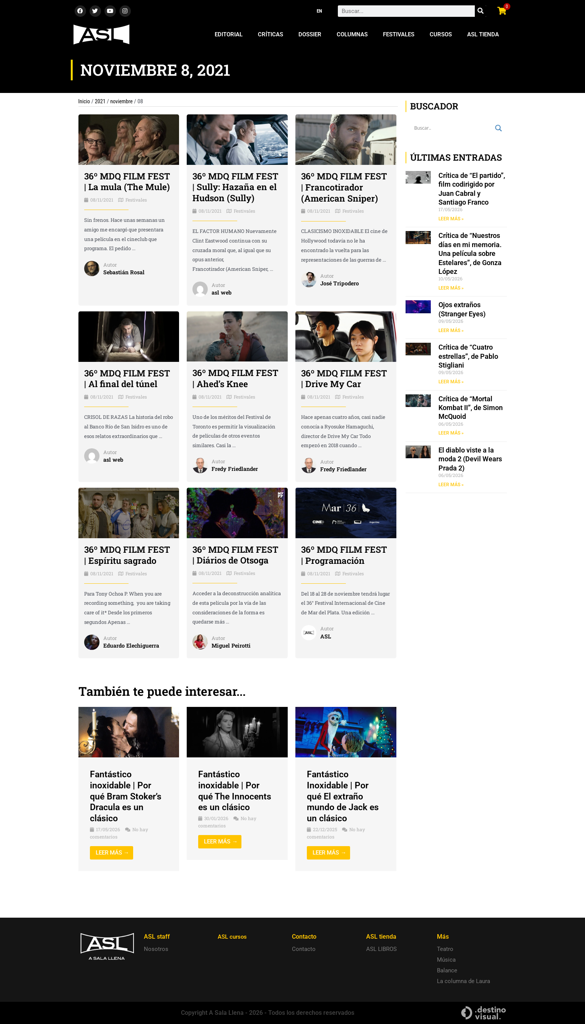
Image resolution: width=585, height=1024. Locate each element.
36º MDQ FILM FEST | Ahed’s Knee (234, 389)
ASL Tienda (483, 34)
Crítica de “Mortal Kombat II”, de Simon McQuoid (470, 408)
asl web (222, 303)
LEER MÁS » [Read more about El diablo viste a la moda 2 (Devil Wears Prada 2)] (451, 485)
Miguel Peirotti (232, 668)
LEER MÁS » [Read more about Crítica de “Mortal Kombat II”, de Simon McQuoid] (451, 433)
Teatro (445, 949)
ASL (325, 659)
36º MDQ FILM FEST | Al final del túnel (122, 395)
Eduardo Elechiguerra (133, 669)
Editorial (229, 34)
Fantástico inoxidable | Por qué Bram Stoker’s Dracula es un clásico (127, 820)
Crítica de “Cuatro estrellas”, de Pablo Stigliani (468, 357)
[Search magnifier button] (498, 128)
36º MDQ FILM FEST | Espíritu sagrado (116, 573)
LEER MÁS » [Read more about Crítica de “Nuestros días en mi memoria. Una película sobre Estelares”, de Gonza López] (451, 288)
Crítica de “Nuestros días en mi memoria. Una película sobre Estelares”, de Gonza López (470, 254)
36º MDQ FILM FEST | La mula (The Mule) (127, 187)
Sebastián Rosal (125, 283)
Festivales (398, 34)
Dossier (309, 34)
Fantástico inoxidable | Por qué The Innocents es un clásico (236, 814)
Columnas (352, 34)
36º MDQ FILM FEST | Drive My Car (345, 389)
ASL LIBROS (381, 949)
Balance (447, 970)
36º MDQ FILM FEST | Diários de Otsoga (229, 572)
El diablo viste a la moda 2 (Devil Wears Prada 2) (470, 459)
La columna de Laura (463, 981)
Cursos (441, 34)
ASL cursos (233, 936)
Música (446, 959)
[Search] (480, 11)
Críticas (270, 34)
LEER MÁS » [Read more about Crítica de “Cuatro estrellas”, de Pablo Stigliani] (451, 382)
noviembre (123, 101)
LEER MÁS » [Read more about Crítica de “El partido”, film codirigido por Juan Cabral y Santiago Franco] (451, 218)
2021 (101, 101)
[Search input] (452, 128)
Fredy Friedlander (236, 480)
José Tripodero (340, 294)
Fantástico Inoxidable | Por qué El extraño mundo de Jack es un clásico (344, 820)
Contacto (304, 949)
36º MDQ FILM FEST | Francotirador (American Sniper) (341, 192)
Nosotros (156, 949)
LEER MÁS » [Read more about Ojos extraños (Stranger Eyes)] (451, 330)
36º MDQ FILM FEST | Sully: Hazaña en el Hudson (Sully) (225, 192)
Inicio (84, 101)
